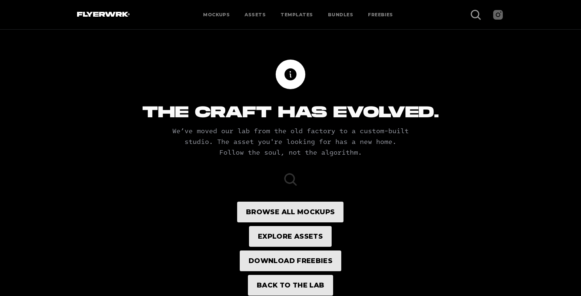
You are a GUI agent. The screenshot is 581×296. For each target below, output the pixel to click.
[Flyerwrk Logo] (102, 14)
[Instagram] (498, 15)
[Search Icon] (475, 14)
